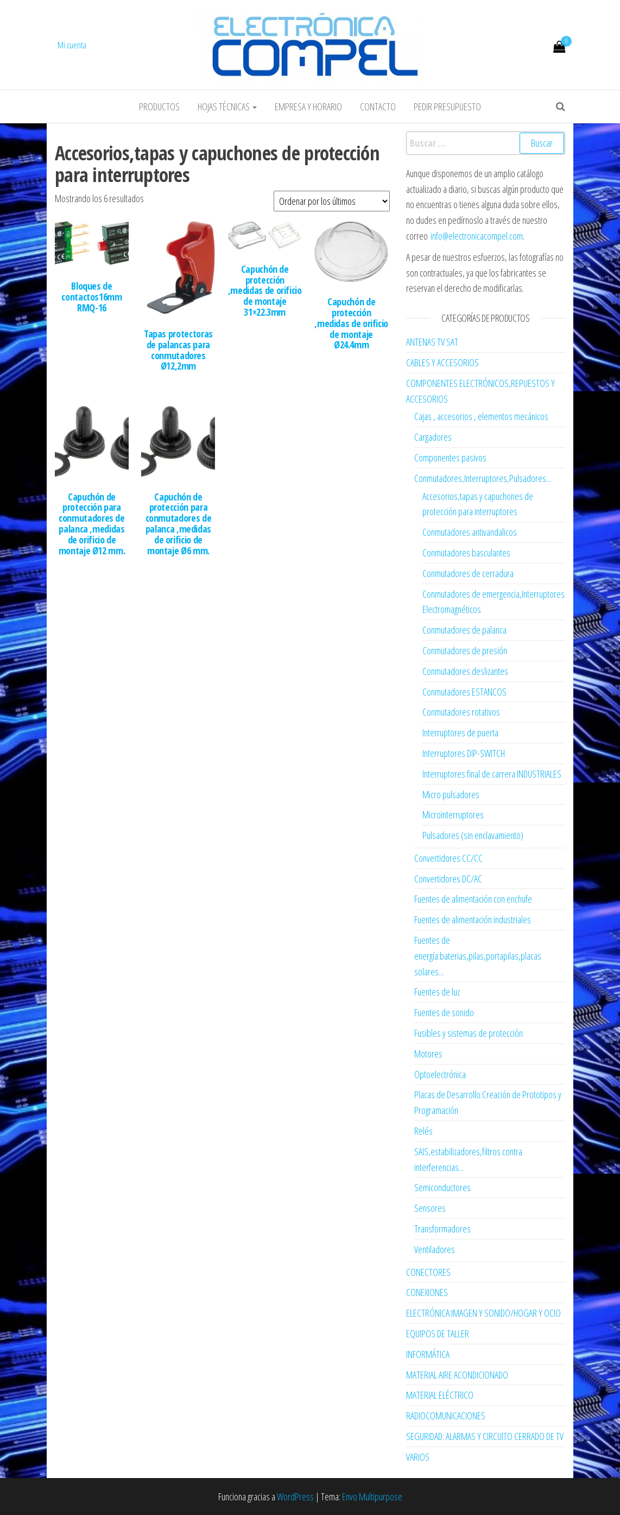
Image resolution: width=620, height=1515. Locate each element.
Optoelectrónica (440, 1074)
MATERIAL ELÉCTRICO (439, 1394)
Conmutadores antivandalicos (469, 532)
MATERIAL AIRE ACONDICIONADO (457, 1374)
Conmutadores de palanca (464, 629)
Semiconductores (442, 1187)
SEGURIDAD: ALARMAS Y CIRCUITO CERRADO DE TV (485, 1436)
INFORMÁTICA (428, 1354)
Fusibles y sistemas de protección (468, 1033)
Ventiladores (434, 1249)
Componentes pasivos (450, 457)
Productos (159, 106)
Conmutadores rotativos (461, 711)
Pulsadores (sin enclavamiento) (472, 835)
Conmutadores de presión (464, 650)
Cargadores (433, 436)
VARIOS (417, 1456)
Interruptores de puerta (460, 732)
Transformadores (442, 1228)
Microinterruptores (453, 814)
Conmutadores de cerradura (468, 573)
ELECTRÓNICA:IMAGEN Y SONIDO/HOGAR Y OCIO (483, 1312)
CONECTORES (428, 1272)
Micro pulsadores (450, 794)
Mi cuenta (72, 45)
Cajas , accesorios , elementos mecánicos (481, 416)
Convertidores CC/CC (448, 858)
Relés (423, 1130)
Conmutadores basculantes (466, 552)
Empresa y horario (308, 106)
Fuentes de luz (437, 991)
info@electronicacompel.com (477, 235)
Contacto (378, 106)
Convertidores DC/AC (448, 878)
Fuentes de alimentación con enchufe (473, 898)
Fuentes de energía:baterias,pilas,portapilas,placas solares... (477, 956)
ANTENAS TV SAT (432, 341)
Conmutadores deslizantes (465, 671)
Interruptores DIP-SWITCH (463, 753)
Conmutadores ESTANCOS (464, 691)
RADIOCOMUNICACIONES (445, 1415)
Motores (428, 1053)
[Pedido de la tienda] (332, 201)
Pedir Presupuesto (447, 106)
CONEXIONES (427, 1292)
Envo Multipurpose (372, 1496)
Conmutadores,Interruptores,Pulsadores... (482, 478)
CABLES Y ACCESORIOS (442, 362)
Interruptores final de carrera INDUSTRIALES (491, 773)
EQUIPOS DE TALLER (437, 1333)
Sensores (430, 1207)
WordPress (295, 1496)
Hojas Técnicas (227, 106)
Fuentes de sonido (444, 1012)
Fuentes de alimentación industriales (472, 919)
